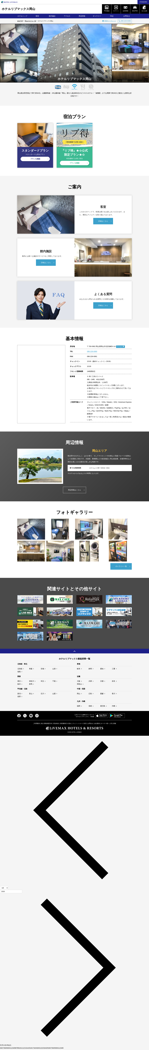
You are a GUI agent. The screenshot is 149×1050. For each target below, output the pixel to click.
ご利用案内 (36, 724)
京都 (101, 681)
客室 (37, 16)
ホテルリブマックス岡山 (18, 9)
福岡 (78, 706)
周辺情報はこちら (74, 490)
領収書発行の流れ (65, 724)
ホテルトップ (22, 16)
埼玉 (42, 681)
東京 (19, 681)
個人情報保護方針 (46, 724)
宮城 (42, 669)
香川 (113, 694)
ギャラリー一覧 (121, 567)
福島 (19, 672)
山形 (54, 669)
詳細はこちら (103, 221)
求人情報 (113, 724)
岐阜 (78, 669)
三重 (113, 669)
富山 (30, 694)
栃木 (19, 684)
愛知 (101, 669)
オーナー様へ (105, 724)
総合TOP (20, 21)
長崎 (90, 706)
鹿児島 (102, 706)
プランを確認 (35, 159)
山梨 (54, 694)
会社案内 (97, 724)
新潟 (19, 694)
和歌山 (79, 684)
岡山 (78, 694)
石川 (42, 694)
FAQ (111, 16)
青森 (30, 669)
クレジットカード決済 (79, 724)
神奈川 (31, 681)
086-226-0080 (92, 352)
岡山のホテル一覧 (30, 21)
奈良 (113, 681)
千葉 (54, 681)
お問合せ (126, 16)
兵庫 (90, 681)
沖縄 (113, 706)
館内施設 (52, 16)
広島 (90, 694)
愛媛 (101, 694)
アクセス (67, 16)
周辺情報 (82, 16)
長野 (19, 697)
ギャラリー (97, 16)
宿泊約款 (56, 724)
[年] (11, 892)
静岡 (90, 669)
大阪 (78, 681)
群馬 (30, 684)
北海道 (19, 669)
